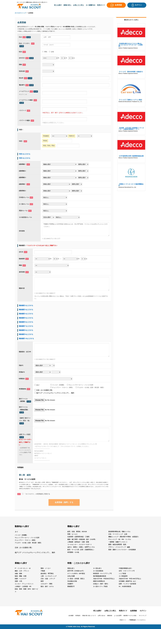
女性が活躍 (71, 576)
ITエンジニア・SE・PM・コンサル (119, 539)
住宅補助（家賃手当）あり (127, 581)
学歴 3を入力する (24, 158)
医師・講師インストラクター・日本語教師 (122, 550)
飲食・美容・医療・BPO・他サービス (26, 590)
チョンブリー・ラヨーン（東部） (62, 387)
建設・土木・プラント (22, 571)
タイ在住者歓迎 (98, 571)
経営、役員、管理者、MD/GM (77, 531)
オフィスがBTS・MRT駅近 (76, 573)
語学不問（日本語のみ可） (76, 571)
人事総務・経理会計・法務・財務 (78, 542)
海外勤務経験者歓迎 (99, 576)
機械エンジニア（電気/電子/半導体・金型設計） (123, 537)
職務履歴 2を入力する (26, 305)
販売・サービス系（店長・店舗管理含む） (81, 550)
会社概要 (71, 615)
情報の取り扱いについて (89, 615)
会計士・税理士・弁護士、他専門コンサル (81, 547)
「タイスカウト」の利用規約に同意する (36, 494)
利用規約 (77, 615)
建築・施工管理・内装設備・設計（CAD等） (81, 539)
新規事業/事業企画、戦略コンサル (119, 531)
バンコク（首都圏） (57, 385)
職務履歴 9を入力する (26, 334)
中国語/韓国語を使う (125, 568)
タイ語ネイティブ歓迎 (100, 586)
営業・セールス (72, 534)
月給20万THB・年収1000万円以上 (130, 578)
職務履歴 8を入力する (26, 330)
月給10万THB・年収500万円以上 (104, 578)
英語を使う (71, 568)
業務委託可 (71, 586)
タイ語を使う (97, 568)
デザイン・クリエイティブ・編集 (119, 547)
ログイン (143, 611)
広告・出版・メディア (48, 578)
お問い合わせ (101, 615)
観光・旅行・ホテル (47, 586)
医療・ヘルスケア (20, 578)
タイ (36, 385)
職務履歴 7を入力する (26, 326)
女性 (51, 52)
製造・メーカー (46, 568)
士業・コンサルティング (49, 576)
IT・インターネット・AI (23, 568)
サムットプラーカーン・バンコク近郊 (80, 385)
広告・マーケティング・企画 (117, 534)
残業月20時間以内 (99, 581)
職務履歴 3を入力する (26, 309)
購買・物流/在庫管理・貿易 (117, 544)
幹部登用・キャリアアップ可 (102, 573)
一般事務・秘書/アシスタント (118, 542)
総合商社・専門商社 (47, 573)
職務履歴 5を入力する (26, 318)
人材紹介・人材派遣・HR (23, 586)
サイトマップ (142, 615)
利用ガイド (123, 611)
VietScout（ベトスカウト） (137, 620)
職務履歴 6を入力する (26, 322)
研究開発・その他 (73, 552)
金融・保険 (18, 573)
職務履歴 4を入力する (26, 313)
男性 (44, 52)
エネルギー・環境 (46, 584)
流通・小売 (18, 581)
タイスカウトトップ (20, 13)
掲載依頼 (109, 615)
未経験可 (70, 584)
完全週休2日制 (72, 581)
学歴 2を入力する (24, 154)
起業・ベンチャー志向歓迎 (127, 584)
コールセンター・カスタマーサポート (79, 544)
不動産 (43, 571)
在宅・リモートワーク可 (127, 571)
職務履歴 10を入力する (26, 338)
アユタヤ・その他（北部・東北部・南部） (90, 387)
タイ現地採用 (123, 576)
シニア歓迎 (122, 573)
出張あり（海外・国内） (101, 584)
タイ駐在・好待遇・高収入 (76, 578)
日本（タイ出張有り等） (43, 390)
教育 (42, 581)
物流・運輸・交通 (20, 576)
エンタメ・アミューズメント (24, 584)
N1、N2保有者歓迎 (125, 586)
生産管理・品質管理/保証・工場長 (78, 537)
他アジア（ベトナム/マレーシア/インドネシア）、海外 (54, 393)
